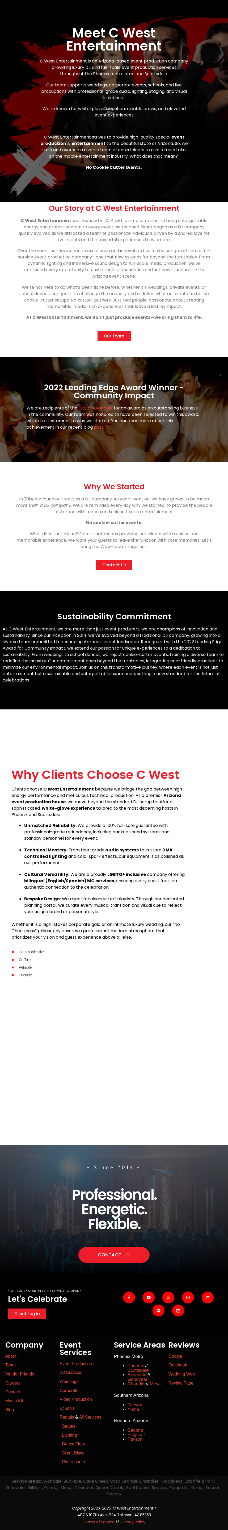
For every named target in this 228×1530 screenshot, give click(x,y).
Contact (12, 1392)
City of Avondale (95, 408)
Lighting (69, 1435)
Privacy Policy (132, 1522)
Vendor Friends (19, 1374)
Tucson (135, 1404)
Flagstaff (136, 1434)
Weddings (69, 1381)
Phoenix (136, 1365)
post (98, 427)
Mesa (155, 1383)
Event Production (76, 1363)
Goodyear (137, 1379)
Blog (9, 1409)
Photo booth (73, 1462)
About (10, 1356)
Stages (68, 1426)
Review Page (180, 1383)
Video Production (76, 1399)
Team (10, 1365)
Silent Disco (73, 1453)
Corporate (69, 1390)
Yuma (133, 1409)
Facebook (177, 1365)
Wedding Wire (181, 1374)
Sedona (135, 1430)
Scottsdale (138, 1370)
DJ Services (71, 1372)
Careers (12, 1383)
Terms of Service (99, 1522)
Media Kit (14, 1401)
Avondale (137, 1374)
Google (175, 1356)
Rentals (67, 1417)
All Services (90, 1417)
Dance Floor (73, 1444)
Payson (135, 1439)
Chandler (137, 1383)
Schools (67, 1408)
